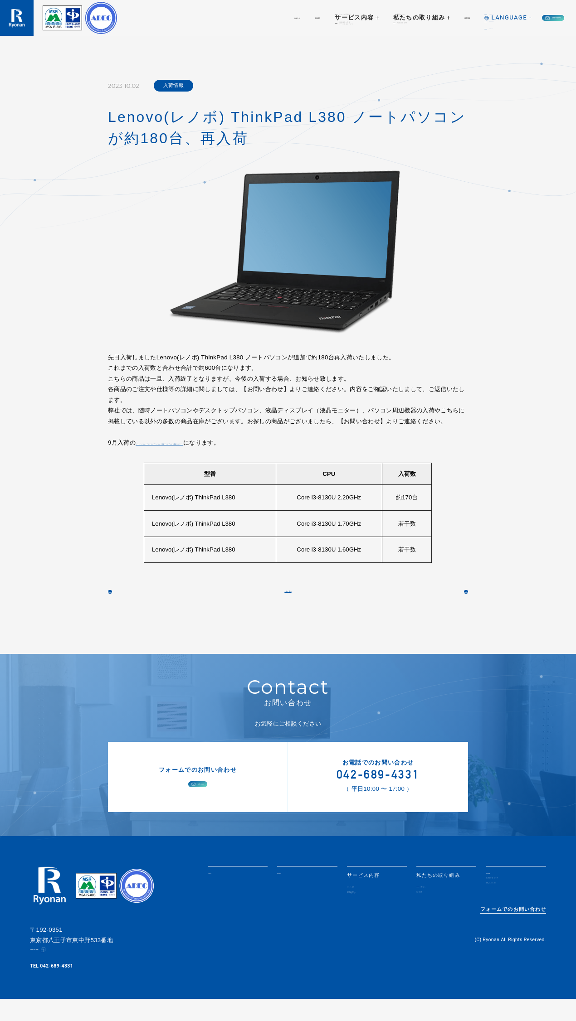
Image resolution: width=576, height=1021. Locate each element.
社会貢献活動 (432, 912)
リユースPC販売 (367, 904)
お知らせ (187, 17)
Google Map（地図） (54, 972)
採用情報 (398, 17)
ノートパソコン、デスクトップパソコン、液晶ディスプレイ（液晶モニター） (239, 442)
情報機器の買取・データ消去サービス (371, 915)
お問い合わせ (528, 17)
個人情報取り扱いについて (513, 901)
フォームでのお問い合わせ (513, 936)
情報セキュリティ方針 (513, 912)
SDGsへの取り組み (440, 904)
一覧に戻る (288, 599)
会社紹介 (228, 17)
